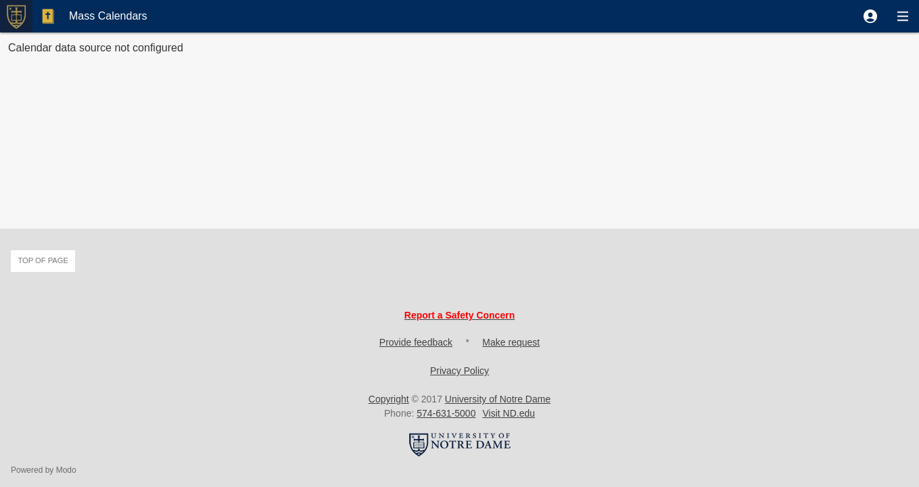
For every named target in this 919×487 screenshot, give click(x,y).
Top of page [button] (43, 260)
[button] (870, 16)
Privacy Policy (459, 370)
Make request (511, 342)
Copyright (389, 399)
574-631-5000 (446, 413)
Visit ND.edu (508, 413)
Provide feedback (415, 342)
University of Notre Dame (497, 399)
